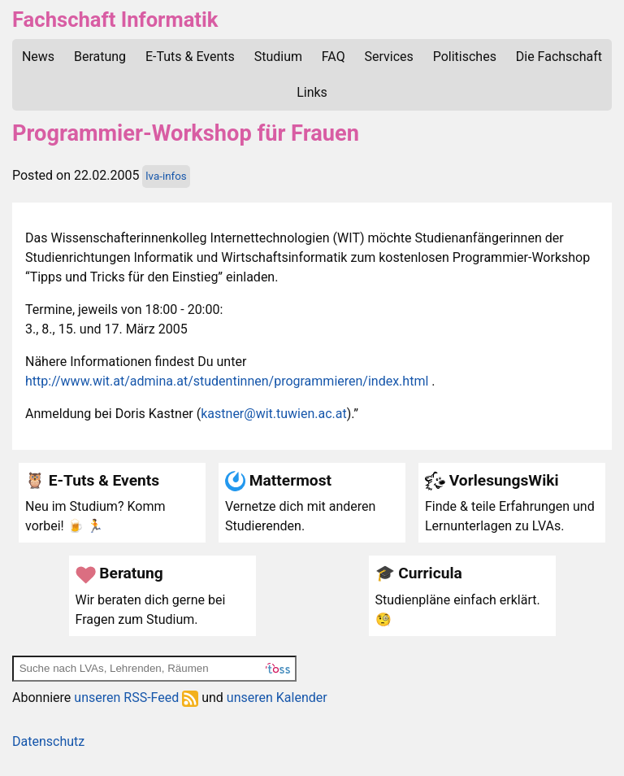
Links (312, 92)
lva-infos (165, 176)
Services (389, 56)
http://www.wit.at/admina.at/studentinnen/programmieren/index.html (226, 381)
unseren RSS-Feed (136, 697)
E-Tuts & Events (190, 56)
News (38, 56)
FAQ (333, 56)
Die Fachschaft (559, 56)
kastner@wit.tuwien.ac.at (274, 413)
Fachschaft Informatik (115, 19)
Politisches (464, 56)
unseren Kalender (277, 697)
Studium (278, 56)
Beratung (100, 56)
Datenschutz (48, 741)
